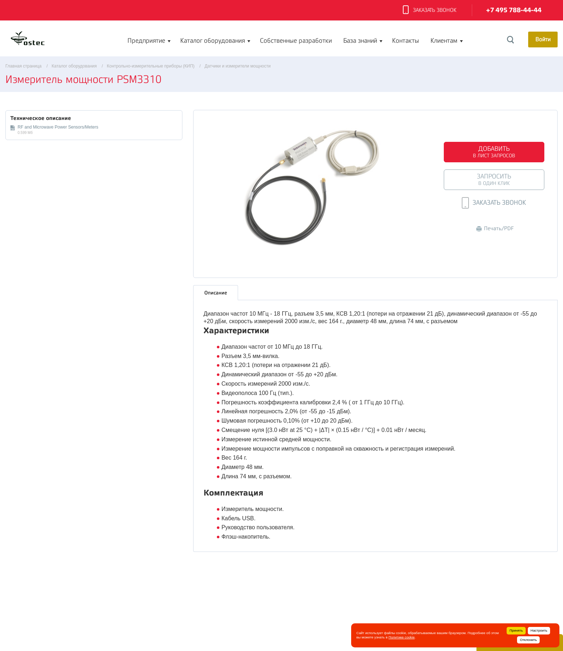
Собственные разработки (296, 40)
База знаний (360, 40)
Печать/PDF (495, 228)
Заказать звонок (429, 10)
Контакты (405, 40)
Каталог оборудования (212, 40)
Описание (215, 293)
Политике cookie (401, 637)
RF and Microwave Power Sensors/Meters (58, 127)
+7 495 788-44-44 (513, 10)
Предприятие (146, 40)
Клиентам (444, 40)
